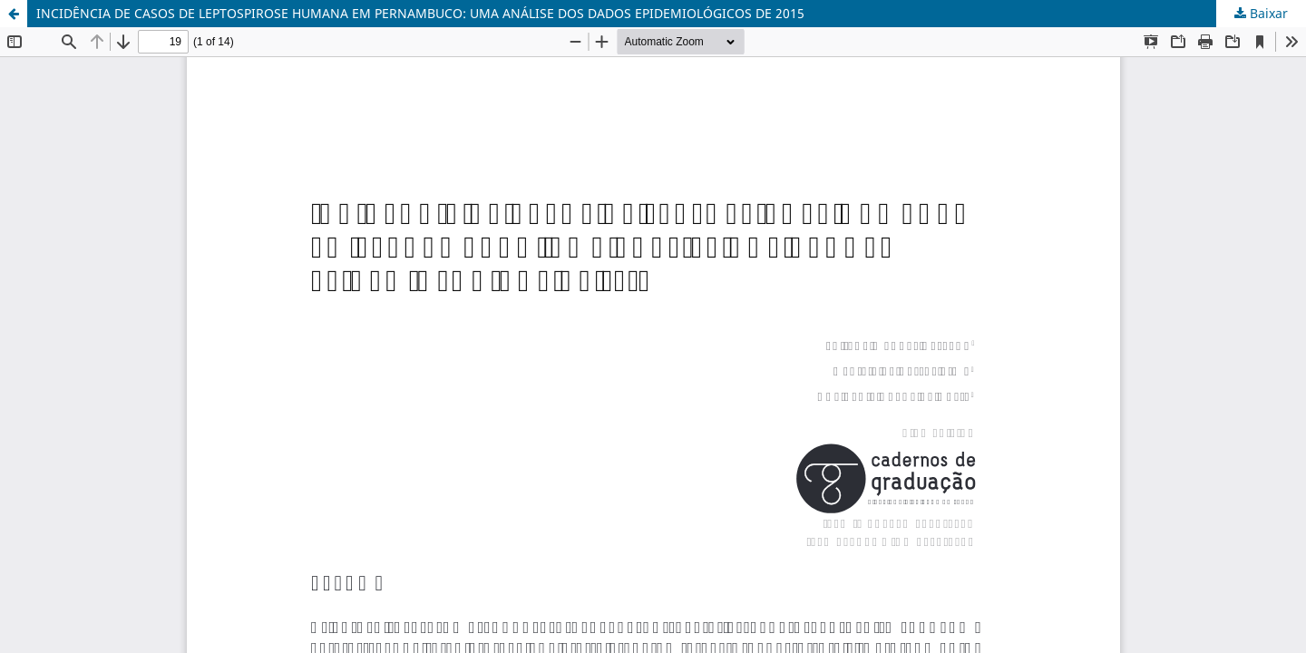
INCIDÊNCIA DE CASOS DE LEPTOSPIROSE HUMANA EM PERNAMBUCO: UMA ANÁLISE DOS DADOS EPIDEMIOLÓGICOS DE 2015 (420, 13)
